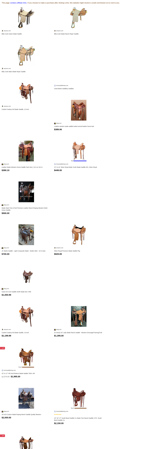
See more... (74, 441)
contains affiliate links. (18, 3)
